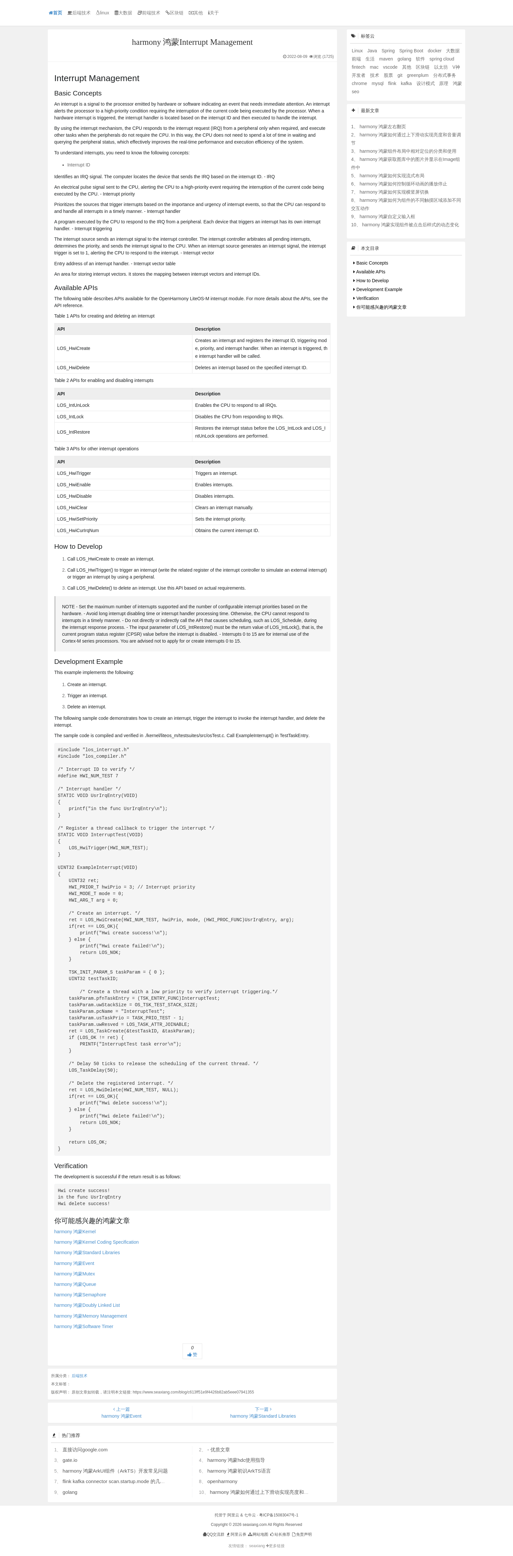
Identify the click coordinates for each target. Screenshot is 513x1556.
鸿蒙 (457, 83)
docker (435, 50)
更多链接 (275, 1546)
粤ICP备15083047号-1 (278, 1515)
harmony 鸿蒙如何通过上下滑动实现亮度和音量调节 (267, 1492)
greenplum (418, 75)
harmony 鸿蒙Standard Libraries (87, 1252)
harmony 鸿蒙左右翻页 (383, 126)
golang (69, 1492)
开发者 (359, 75)
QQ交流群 (214, 1534)
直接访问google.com (85, 1449)
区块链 (175, 12)
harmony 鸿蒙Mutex (74, 1273)
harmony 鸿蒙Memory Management (90, 1316)
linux (102, 12)
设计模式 (426, 83)
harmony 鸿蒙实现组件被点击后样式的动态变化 (410, 224)
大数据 (123, 12)
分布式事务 (444, 75)
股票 (389, 75)
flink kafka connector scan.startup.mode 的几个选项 (118, 1481)
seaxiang (257, 1546)
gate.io (69, 1460)
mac (375, 67)
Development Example (377, 289)
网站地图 (257, 1534)
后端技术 (79, 12)
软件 (421, 58)
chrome (360, 83)
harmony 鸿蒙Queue (75, 1284)
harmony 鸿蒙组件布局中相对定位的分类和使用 (408, 151)
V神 (456, 67)
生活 (370, 58)
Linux (358, 50)
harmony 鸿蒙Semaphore (80, 1294)
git (401, 75)
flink (393, 83)
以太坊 (441, 67)
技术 (375, 75)
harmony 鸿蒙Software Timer (84, 1326)
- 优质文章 (218, 1449)
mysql (378, 83)
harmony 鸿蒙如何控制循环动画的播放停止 (403, 183)
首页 (55, 12)
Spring (388, 50)
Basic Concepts (370, 263)
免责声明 (301, 1534)
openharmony (222, 1481)
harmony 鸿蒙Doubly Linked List (87, 1305)
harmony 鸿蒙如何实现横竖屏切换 (394, 192)
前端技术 (148, 12)
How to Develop (371, 280)
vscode (391, 67)
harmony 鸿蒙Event (74, 1263)
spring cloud (442, 58)
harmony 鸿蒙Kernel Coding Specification (96, 1242)
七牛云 (250, 1515)
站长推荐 (279, 1534)
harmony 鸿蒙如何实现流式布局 (392, 175)
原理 (444, 83)
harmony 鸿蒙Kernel (75, 1231)
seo (355, 91)
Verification (366, 298)
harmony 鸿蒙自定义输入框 (387, 216)
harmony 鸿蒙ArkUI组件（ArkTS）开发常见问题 (115, 1471)
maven (386, 58)
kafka (407, 83)
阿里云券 (236, 1534)
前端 (357, 58)
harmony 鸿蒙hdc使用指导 (236, 1460)
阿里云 (233, 1515)
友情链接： (238, 1546)
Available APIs (369, 271)
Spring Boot (412, 50)
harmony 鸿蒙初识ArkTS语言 (239, 1471)
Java (372, 50)
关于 (213, 12)
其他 (196, 12)
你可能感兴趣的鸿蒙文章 (380, 307)
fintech (359, 67)
